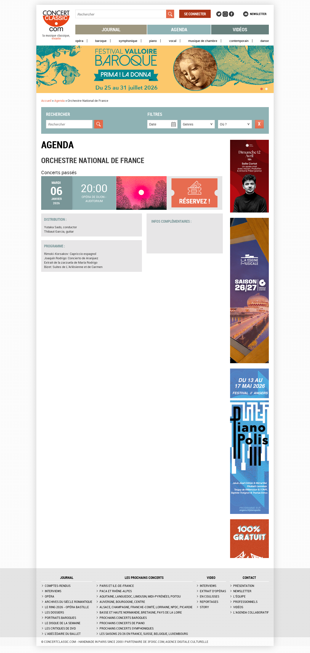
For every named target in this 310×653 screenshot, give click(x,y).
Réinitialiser (259, 124)
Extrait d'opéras (213, 591)
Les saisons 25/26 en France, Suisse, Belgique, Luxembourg (144, 634)
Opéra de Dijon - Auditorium (94, 199)
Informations (197, 193)
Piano (153, 40)
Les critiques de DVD (60, 628)
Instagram (225, 14)
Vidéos (240, 29)
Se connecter (195, 13)
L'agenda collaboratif (251, 612)
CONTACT (249, 577)
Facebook (231, 14)
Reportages (209, 602)
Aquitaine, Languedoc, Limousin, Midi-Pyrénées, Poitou (140, 596)
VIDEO (211, 577)
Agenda (179, 29)
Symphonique (128, 40)
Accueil (46, 100)
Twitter (219, 14)
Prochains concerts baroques (123, 618)
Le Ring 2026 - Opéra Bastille (67, 607)
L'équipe (239, 596)
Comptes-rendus (57, 586)
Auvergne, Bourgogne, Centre (122, 602)
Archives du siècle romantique (68, 602)
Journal (111, 29)
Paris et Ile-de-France (117, 586)
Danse (264, 40)
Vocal (172, 40)
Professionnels (245, 602)
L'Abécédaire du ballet (63, 634)
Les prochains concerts (144, 577)
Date (152, 124)
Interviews (53, 591)
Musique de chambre (202, 40)
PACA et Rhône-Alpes (116, 591)
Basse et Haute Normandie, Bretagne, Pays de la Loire (141, 612)
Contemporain (238, 40)
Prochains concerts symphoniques (127, 628)
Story (204, 607)
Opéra (79, 40)
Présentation (243, 586)
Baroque (101, 40)
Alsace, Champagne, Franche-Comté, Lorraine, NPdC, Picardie (146, 607)
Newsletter (258, 14)
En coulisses (209, 596)
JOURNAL (66, 577)
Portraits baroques (60, 618)
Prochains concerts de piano (122, 623)
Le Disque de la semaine (62, 623)
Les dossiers (54, 612)
